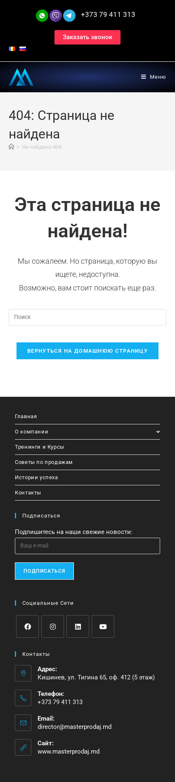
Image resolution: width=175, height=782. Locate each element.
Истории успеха (36, 477)
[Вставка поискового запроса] (87, 317)
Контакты (28, 492)
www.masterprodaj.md (68, 751)
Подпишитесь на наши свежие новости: (73, 532)
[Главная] (11, 147)
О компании (87, 431)
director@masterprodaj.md (74, 726)
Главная (26, 416)
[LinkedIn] (77, 626)
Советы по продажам (44, 462)
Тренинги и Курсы (39, 447)
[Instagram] (52, 626)
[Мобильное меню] (153, 77)
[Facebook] (27, 626)
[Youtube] (103, 626)
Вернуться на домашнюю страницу (87, 351)
